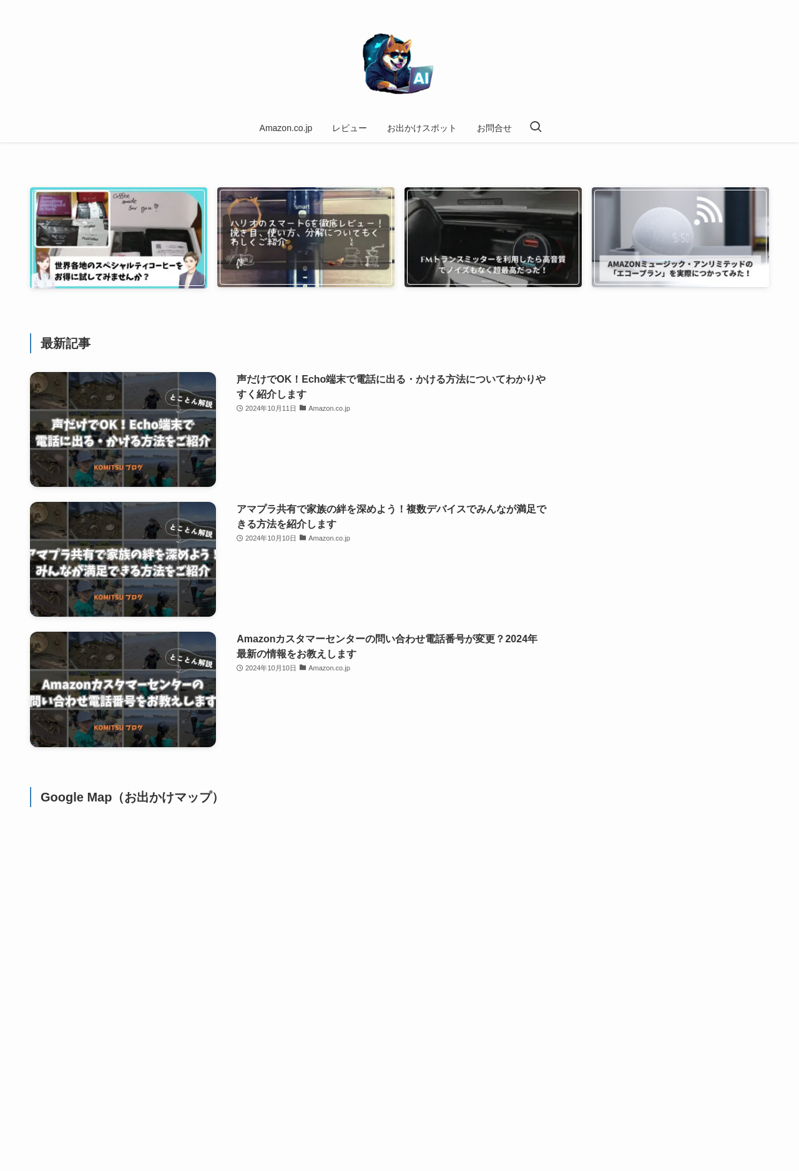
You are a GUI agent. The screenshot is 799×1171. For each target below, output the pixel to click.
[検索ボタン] (535, 128)
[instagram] (712, 7)
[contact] (761, 7)
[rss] (745, 7)
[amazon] (728, 7)
